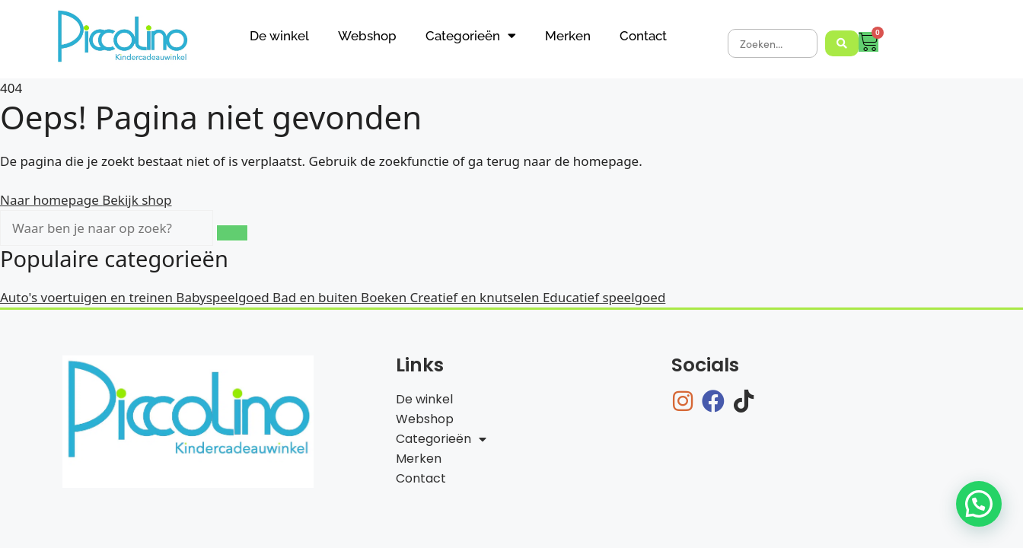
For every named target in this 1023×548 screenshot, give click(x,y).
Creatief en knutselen (476, 297)
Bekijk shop (136, 200)
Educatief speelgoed (604, 297)
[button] (979, 504)
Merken (568, 35)
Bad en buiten (316, 297)
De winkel (279, 35)
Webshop (367, 35)
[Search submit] (842, 43)
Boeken (385, 297)
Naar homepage (51, 200)
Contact (643, 35)
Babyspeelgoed (224, 297)
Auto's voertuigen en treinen (88, 297)
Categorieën (470, 35)
